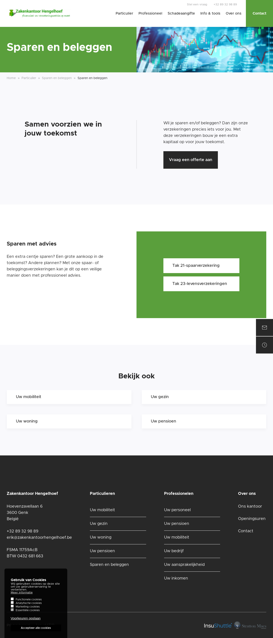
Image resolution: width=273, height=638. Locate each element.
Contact (259, 13)
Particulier (124, 13)
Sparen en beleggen (109, 565)
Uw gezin (160, 397)
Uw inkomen (176, 578)
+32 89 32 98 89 (225, 4)
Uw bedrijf (174, 551)
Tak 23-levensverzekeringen (199, 284)
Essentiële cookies (28, 613)
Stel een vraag (197, 4)
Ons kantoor (250, 506)
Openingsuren (252, 519)
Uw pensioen (163, 421)
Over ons (233, 13)
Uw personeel (177, 510)
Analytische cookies (29, 606)
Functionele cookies (29, 602)
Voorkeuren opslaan (26, 621)
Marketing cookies (28, 609)
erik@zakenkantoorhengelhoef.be (39, 538)
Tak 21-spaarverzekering (196, 266)
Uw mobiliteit (28, 397)
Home (11, 78)
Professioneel (150, 13)
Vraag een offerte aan (190, 160)
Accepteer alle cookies (36, 630)
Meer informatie (22, 595)
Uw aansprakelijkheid (184, 565)
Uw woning (27, 421)
